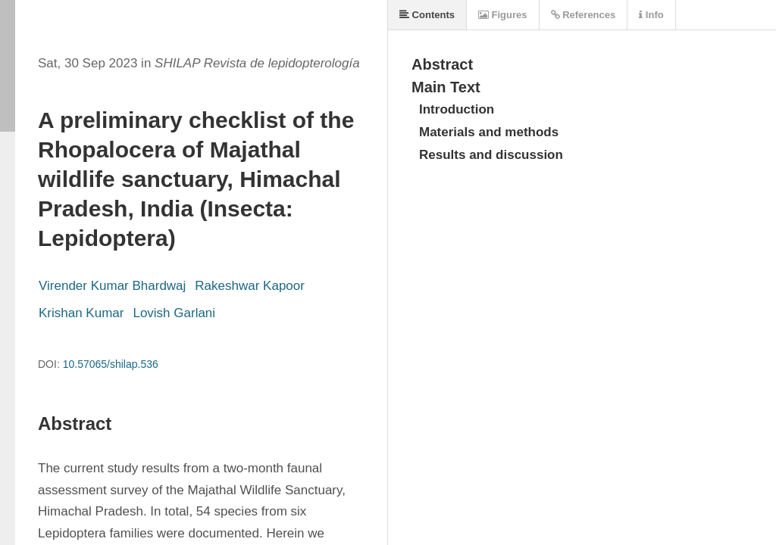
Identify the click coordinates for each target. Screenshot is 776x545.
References (583, 14)
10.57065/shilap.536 (110, 364)
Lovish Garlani (174, 313)
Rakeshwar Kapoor (250, 286)
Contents (427, 14)
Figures (502, 14)
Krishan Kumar (81, 313)
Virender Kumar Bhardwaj (112, 286)
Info (651, 14)
